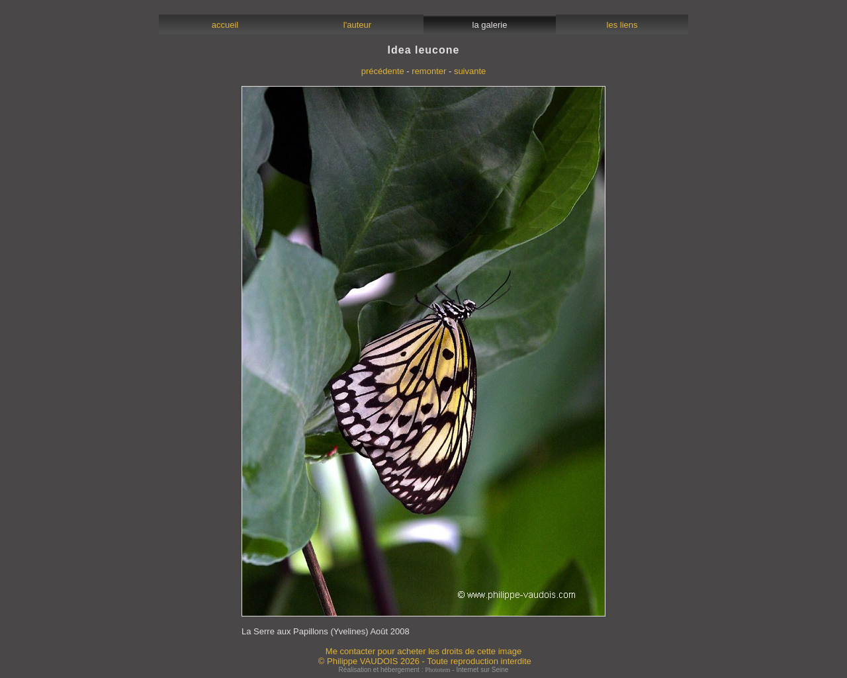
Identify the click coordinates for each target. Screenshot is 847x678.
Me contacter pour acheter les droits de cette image (423, 651)
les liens (622, 25)
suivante (470, 71)
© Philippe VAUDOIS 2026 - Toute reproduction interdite (424, 661)
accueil (225, 25)
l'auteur (357, 25)
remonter (429, 71)
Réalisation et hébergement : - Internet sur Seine (424, 669)
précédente (382, 71)
